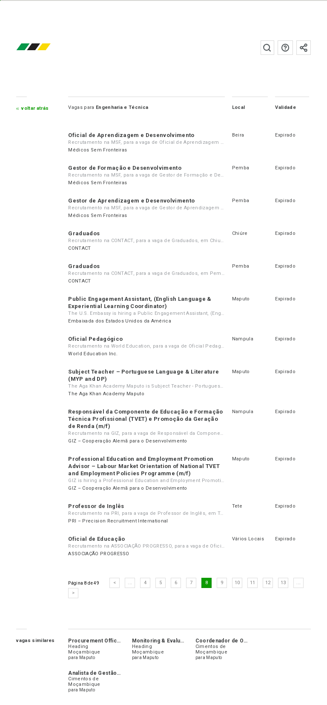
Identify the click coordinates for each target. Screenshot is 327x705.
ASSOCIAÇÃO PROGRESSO (98, 554)
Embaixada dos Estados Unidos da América (119, 321)
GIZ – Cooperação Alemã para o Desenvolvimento (127, 441)
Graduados (84, 233)
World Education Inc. (93, 354)
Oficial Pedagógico (95, 339)
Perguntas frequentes (285, 47)
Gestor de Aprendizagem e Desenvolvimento (131, 200)
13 (283, 582)
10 (237, 582)
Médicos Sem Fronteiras (97, 150)
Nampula (242, 339)
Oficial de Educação (96, 539)
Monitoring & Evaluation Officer (172, 641)
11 (252, 582)
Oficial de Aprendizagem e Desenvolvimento (131, 135)
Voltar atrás (35, 108)
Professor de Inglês (96, 506)
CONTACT (79, 248)
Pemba (241, 168)
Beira (238, 135)
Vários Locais (248, 539)
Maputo (241, 299)
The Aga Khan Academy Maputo (106, 394)
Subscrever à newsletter (303, 47)
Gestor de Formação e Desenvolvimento (124, 168)
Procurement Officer (95, 641)
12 (268, 582)
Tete (237, 506)
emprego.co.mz (46, 47)
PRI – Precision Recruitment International (118, 521)
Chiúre (240, 233)
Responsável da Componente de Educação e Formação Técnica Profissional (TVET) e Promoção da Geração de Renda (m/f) (145, 418)
